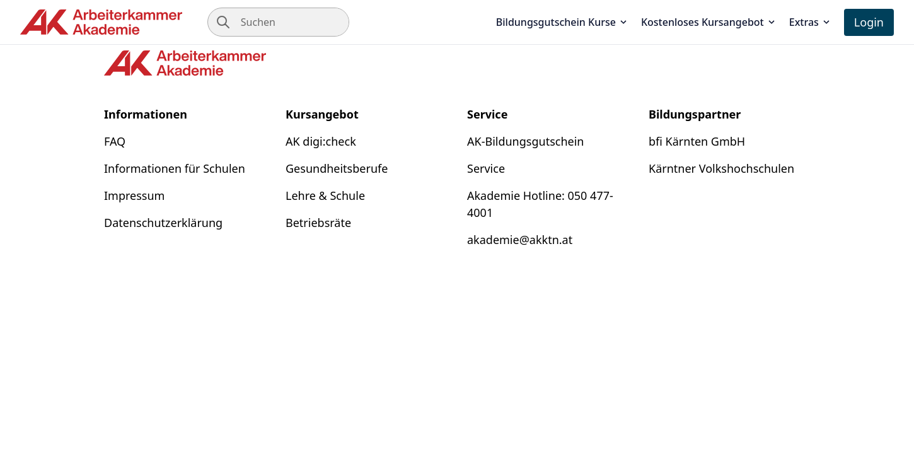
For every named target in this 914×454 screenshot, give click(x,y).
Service (486, 168)
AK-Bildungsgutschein (525, 141)
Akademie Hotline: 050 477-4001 (540, 204)
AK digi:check (321, 141)
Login (869, 22)
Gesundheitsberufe (337, 168)
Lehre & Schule (325, 195)
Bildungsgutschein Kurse (562, 22)
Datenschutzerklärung (163, 222)
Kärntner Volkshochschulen (721, 168)
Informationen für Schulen (174, 168)
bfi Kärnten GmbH (697, 141)
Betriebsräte (318, 222)
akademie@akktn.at (519, 239)
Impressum (134, 195)
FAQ (114, 141)
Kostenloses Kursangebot (709, 22)
